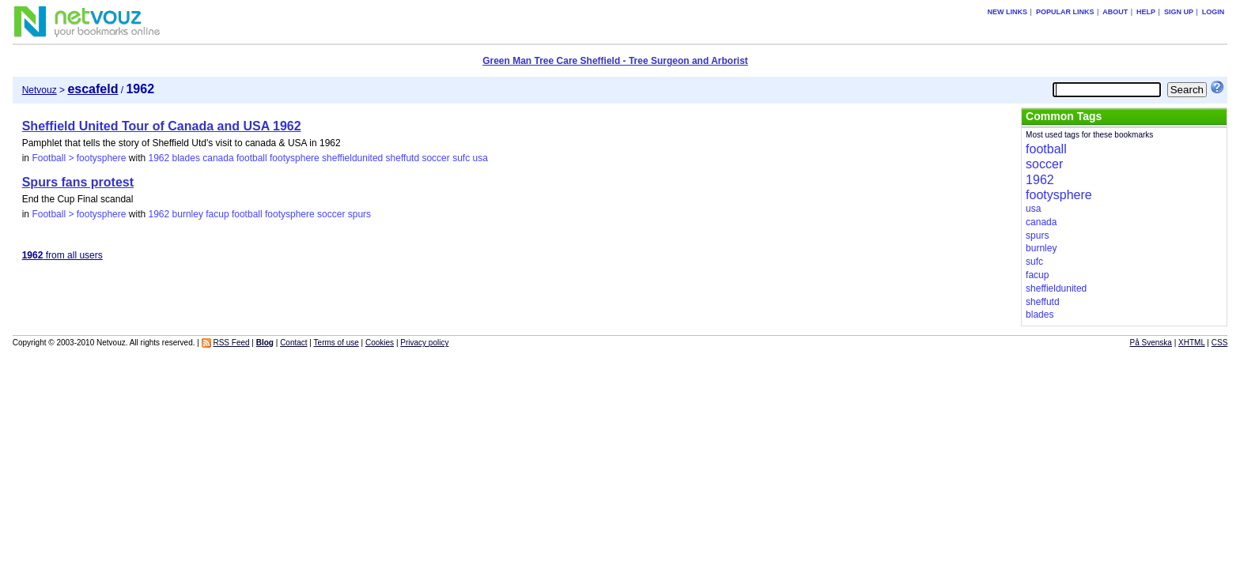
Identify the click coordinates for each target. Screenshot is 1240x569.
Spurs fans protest (78, 182)
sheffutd (402, 158)
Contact (293, 342)
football (251, 158)
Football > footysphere (79, 158)
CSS (1220, 342)
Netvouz (39, 90)
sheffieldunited (352, 158)
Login (1213, 12)
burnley (187, 214)
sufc (461, 158)
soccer (435, 158)
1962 (158, 158)
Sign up (1178, 12)
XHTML (1191, 342)
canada (217, 158)
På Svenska (1151, 342)
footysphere (294, 158)
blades (186, 158)
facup (217, 214)
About (1115, 12)
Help (1145, 12)
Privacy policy (424, 342)
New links (1008, 12)
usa (479, 158)
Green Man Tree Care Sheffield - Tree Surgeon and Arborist (615, 60)
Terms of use (336, 342)
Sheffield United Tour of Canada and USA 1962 (161, 126)
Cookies (379, 342)
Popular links (1065, 12)
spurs (359, 214)
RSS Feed (231, 342)
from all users (62, 255)
